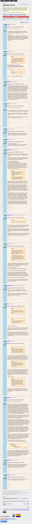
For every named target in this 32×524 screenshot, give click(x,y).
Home (2, 0)
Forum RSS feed (5, 520)
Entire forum (5, 14)
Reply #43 (9, 463)
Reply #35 (9, 141)
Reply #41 (9, 343)
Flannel (19, 28)
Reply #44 (9, 477)
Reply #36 (9, 152)
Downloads (7, 0)
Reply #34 (9, 131)
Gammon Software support (10, 519)
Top (7, 78)
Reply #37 (9, 217)
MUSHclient (11, 14)
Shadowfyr (19, 401)
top (28, 508)
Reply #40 (9, 306)
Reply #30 (9, 26)
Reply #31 (9, 53)
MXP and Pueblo (17, 14)
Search (11, 0)
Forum (15, 0)
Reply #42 (9, 399)
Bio (15, 24)
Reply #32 (9, 83)
